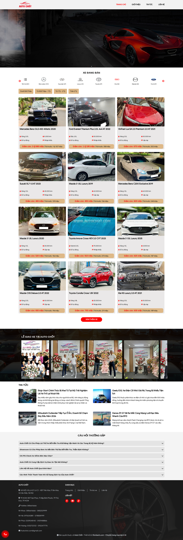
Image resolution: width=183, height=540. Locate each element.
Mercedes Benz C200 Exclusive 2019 (135, 183)
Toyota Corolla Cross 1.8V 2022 (83, 293)
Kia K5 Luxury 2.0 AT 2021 (130, 293)
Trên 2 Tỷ (73, 91)
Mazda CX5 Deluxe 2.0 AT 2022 (34, 293)
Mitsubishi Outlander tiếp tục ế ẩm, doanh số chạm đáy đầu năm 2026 (63, 414)
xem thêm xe (91, 319)
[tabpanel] (91, 38)
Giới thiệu (81, 490)
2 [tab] (91, 66)
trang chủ (121, 4)
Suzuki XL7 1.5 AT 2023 (30, 183)
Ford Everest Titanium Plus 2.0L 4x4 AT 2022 (89, 129)
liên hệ (161, 4)
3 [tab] (95, 66)
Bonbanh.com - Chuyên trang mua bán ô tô (109, 535)
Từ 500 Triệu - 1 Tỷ (44, 91)
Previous (20, 81)
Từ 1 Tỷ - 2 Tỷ (60, 91)
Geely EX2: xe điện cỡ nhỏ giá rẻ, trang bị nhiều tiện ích (137, 392)
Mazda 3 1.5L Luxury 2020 (32, 238)
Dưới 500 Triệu (26, 91)
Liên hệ (104, 490)
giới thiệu (136, 4)
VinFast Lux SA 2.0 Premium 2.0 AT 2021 (136, 129)
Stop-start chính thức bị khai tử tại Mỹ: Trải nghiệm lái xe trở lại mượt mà (62, 392)
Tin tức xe (93, 490)
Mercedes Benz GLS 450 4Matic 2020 (38, 129)
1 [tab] (88, 66)
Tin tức (149, 4)
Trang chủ (69, 490)
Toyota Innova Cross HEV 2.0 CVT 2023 (87, 238)
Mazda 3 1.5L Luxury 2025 (130, 238)
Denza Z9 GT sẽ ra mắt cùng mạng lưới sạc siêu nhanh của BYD (135, 414)
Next (163, 81)
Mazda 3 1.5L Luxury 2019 (81, 183)
